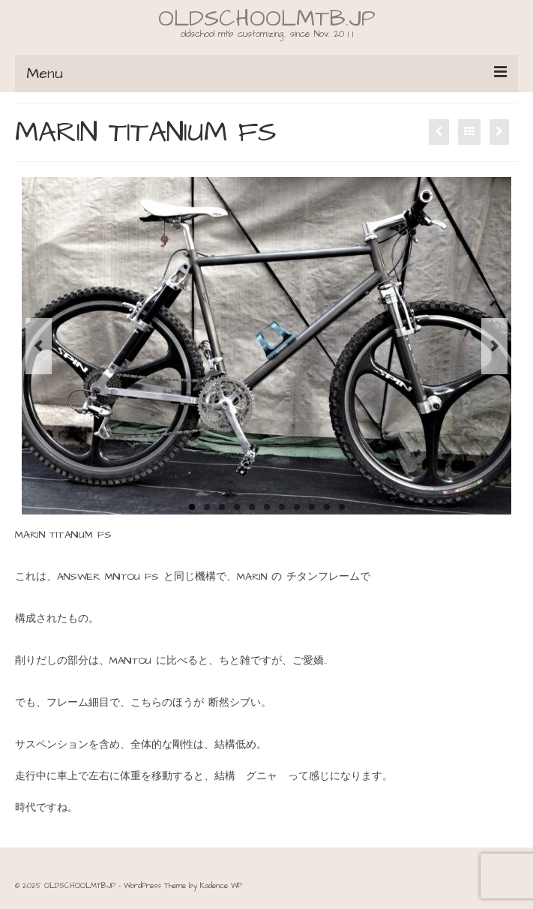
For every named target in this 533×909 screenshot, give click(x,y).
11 (342, 507)
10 (327, 507)
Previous (38, 346)
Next (494, 346)
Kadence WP (221, 885)
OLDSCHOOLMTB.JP (267, 18)
